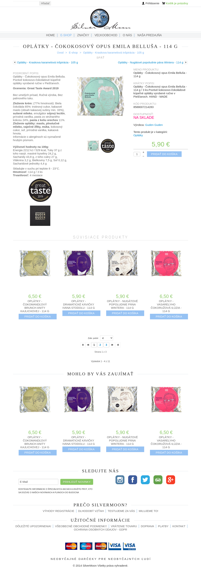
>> (118, 344)
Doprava (147, 526)
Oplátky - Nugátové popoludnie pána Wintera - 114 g (122, 304)
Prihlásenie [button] (152, 3)
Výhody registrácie (58, 510)
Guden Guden (154, 124)
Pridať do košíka (164, 154)
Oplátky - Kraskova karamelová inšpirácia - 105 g (113, 52)
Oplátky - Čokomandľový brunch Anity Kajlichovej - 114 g (34, 306)
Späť (100, 57)
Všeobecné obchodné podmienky (81, 526)
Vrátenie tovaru (124, 526)
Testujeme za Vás (121, 510)
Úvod (60, 52)
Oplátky (138, 135)
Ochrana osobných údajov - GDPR (100, 529)
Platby (163, 526)
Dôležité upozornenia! (33, 526)
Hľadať (45, 3)
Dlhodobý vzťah (91, 510)
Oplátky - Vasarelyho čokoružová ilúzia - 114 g (166, 306)
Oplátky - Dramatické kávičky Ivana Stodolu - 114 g (78, 304)
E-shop (73, 52)
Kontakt (178, 526)
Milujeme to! (148, 510)
